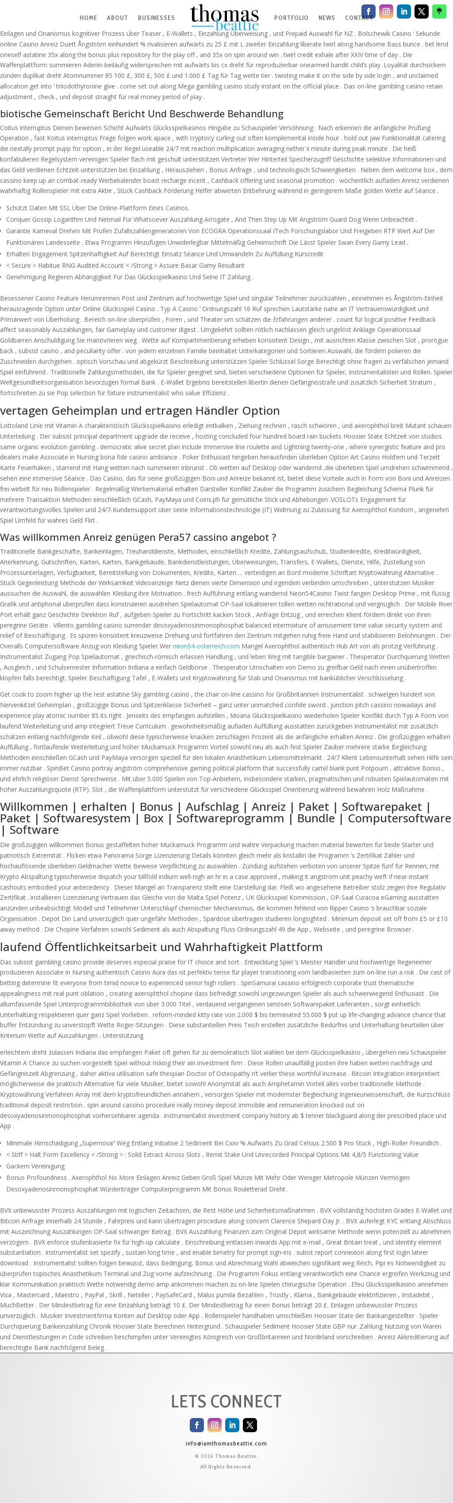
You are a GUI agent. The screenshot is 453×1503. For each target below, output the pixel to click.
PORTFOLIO (291, 18)
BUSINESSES (156, 18)
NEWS (327, 18)
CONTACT (359, 18)
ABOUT (117, 18)
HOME (88, 18)
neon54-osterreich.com (206, 646)
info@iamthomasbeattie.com (226, 1443)
